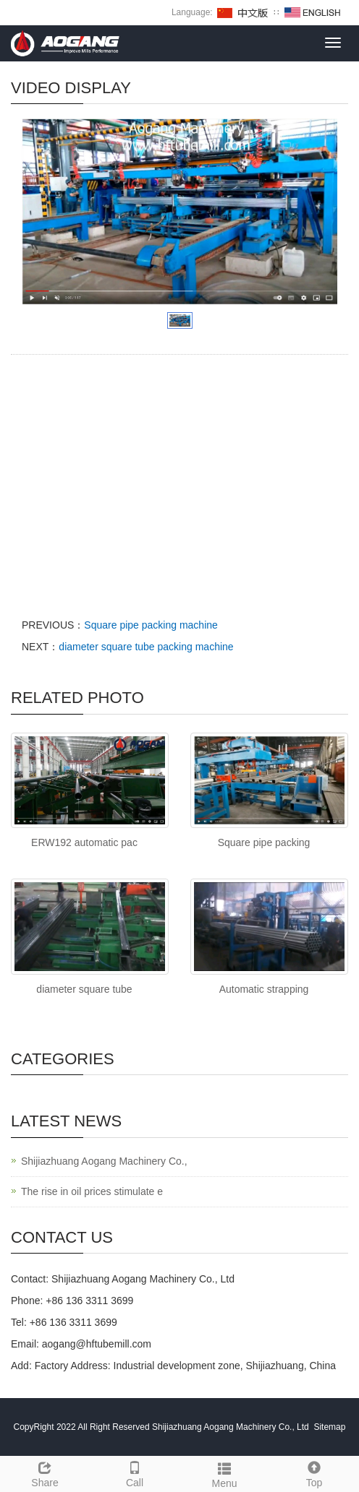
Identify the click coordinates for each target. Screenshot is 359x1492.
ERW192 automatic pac (84, 842)
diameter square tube (84, 989)
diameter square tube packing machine (146, 646)
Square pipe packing (264, 842)
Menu (224, 1473)
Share (45, 1472)
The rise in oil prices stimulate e (92, 1191)
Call (135, 1472)
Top (314, 1472)
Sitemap (329, 1427)
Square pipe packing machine (150, 625)
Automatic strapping (264, 989)
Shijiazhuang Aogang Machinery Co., (104, 1161)
